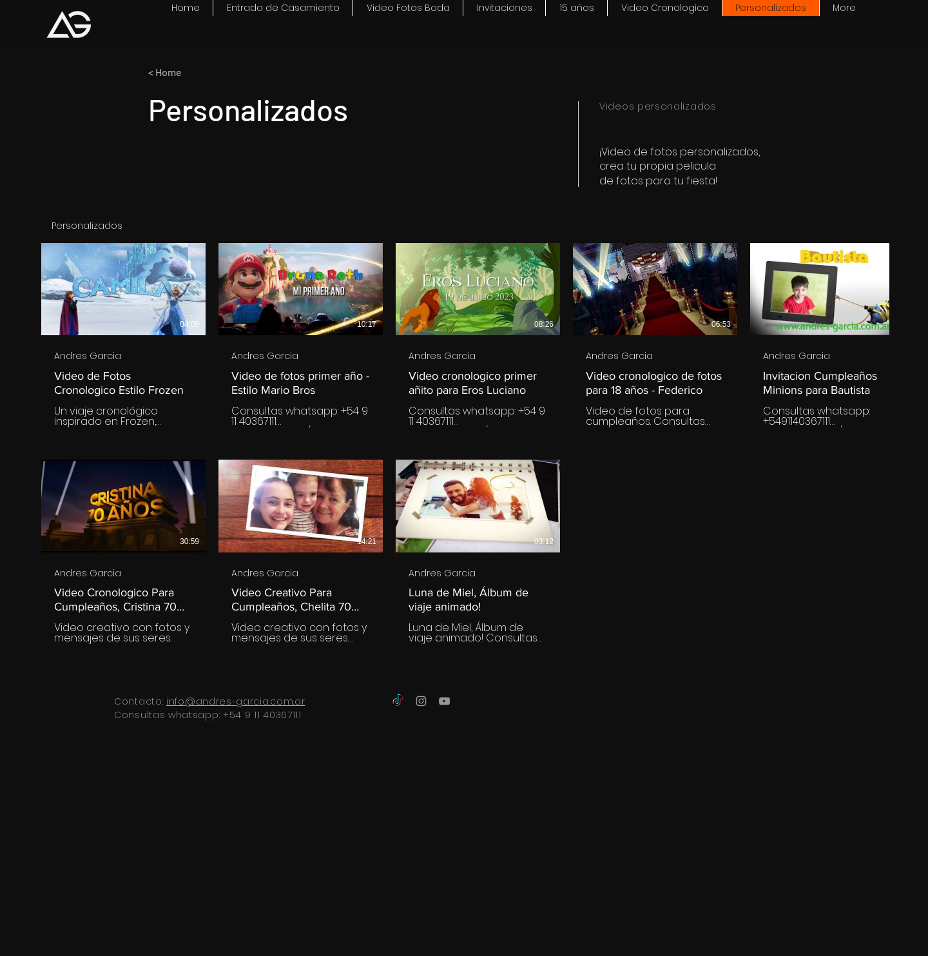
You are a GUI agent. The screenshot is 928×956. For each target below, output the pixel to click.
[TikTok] (398, 701)
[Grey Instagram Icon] (421, 701)
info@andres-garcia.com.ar (235, 701)
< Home (165, 72)
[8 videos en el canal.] (464, 443)
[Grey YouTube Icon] (444, 701)
